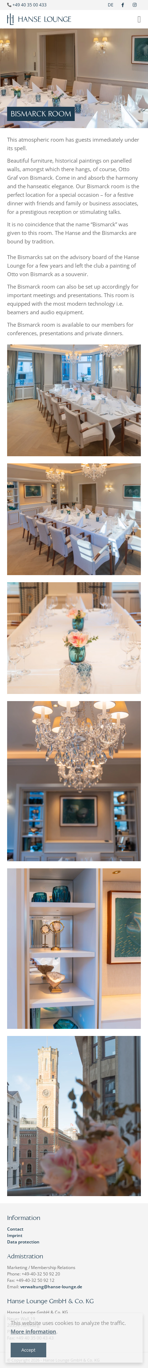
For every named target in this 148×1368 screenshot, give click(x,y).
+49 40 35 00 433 (29, 5)
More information (33, 1331)
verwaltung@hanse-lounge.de (51, 1287)
